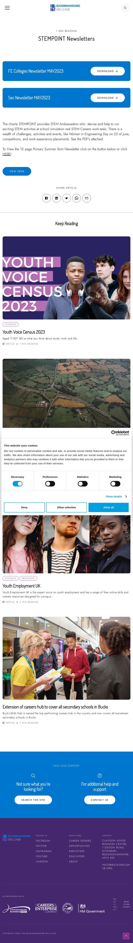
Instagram (44, 851)
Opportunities (79, 846)
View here (16, 171)
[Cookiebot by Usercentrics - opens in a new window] (114, 433)
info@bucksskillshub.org (116, 866)
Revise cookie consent (126, 904)
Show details (114, 496)
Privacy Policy (115, 904)
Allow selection (66, 507)
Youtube (42, 856)
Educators (77, 856)
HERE (7, 154)
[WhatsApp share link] (76, 198)
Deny (24, 507)
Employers (77, 851)
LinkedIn (42, 861)
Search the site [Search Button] (33, 800)
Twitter (41, 846)
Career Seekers (80, 840)
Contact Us (100, 800)
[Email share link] (86, 198)
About (73, 861)
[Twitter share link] (66, 198)
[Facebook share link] (46, 198)
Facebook (43, 840)
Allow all (108, 507)
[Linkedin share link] (56, 198)
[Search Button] (125, 7)
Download (107, 71)
